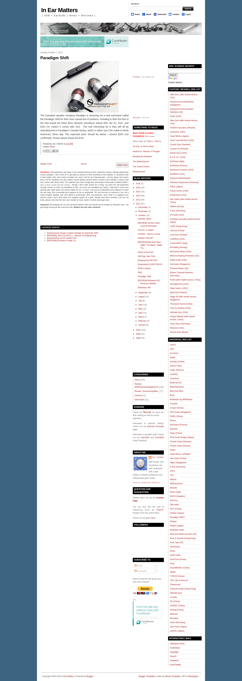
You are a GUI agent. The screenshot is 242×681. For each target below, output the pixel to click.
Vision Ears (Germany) (180, 324)
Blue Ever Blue (176, 391)
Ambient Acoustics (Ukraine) (182, 128)
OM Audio (174, 504)
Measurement (139, 171)
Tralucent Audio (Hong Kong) (183, 589)
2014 (138, 191)
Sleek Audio (175, 555)
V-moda (173, 597)
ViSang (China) (177, 610)
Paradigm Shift (54, 58)
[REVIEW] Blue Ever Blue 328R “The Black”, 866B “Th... (150, 245)
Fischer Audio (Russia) (180, 446)
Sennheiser (175, 547)
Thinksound (175, 584)
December (143, 207)
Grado (172, 450)
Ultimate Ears (176, 593)
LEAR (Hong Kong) (178, 226)
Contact (175, 14)
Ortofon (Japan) (177, 513)
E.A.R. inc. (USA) (178, 157)
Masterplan (193, 676)
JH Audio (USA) (177, 215)
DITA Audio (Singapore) (180, 412)
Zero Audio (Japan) (178, 626)
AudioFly (174, 374)
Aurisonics (174, 378)
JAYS (172, 471)
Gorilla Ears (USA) (178, 195)
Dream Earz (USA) (178, 153)
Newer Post (46, 164)
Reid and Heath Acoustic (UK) (183, 534)
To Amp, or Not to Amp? (143, 146)
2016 (138, 183)
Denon (173, 420)
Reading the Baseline (142, 156)
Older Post (122, 165)
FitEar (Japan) (176, 186)
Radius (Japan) (177, 526)
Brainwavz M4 (144, 287)
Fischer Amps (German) (180, 441)
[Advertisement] (79, 217)
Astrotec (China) (177, 361)
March (141, 317)
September (143, 292)
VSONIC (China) (177, 605)
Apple (172, 357)
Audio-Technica (177, 370)
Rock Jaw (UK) (176, 542)
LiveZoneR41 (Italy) (179, 243)
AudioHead (175, 648)
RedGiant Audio (177, 530)
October (142, 215)
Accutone (174, 353)
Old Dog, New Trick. (147, 256)
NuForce (174, 500)
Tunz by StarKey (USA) (180, 308)
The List (147, 412)
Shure (172, 551)
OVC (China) (176, 509)
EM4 (140, 272)
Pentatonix (137, 77)
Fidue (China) (176, 433)
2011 (138, 204)
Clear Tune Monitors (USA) (182, 140)
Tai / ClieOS (158, 457)
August (141, 296)
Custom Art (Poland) (179, 149)
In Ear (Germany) (178, 210)
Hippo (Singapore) (178, 462)
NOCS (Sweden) (177, 496)
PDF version (149, 136)
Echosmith (136, 117)
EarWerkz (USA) (177, 174)
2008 (138, 338)
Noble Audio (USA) (178, 260)
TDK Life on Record (179, 580)
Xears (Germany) (177, 622)
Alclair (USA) (176, 116)
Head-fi (173, 656)
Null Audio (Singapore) (180, 264)
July (140, 301)
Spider (173, 572)
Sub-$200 (159, 437)
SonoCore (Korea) (178, 559)
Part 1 (150, 141)
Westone (174, 614)
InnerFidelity (175, 664)
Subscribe (161, 14)
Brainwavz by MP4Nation (181, 399)
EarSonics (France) (178, 165)
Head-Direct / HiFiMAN (180, 454)
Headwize (174, 660)
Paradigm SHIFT (177, 517)
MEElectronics (176, 483)
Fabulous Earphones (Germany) (184, 182)
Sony (172, 563)
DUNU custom (144, 268)
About (148, 14)
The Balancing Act (141, 161)
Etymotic (174, 429)
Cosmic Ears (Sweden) (180, 144)
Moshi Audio (175, 492)
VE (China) (175, 601)
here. (153, 518)
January (142, 325)
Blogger (89, 676)
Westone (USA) (177, 328)
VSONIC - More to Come (149, 234)
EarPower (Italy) (177, 161)
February (142, 321)
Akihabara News (177, 643)
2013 (138, 196)
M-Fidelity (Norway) (178, 247)
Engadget (174, 652)
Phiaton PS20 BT (145, 238)
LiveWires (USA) (177, 239)
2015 (138, 187)
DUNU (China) (176, 416)
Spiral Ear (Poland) (178, 292)
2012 (138, 200)
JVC (172, 475)
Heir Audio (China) (178, 458)
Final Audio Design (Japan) (182, 437)
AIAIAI (173, 345)
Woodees (174, 618)
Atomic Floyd (176, 366)
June (140, 305)
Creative (173, 404)
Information (140, 399)
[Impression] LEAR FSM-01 (150, 264)
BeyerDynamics (177, 387)
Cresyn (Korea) (177, 408)
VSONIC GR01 (144, 219)
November (143, 211)
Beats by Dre (176, 382)
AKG (172, 349)
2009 (138, 334)
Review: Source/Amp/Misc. (147, 391)
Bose (172, 395)
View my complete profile (146, 482)
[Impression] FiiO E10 (147, 260)
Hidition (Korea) (177, 206)
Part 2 (157, 141)
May (140, 309)
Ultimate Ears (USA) (179, 312)
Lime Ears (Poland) (178, 235)
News (52, 147)
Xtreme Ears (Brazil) (179, 332)
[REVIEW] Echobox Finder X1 (61, 240)
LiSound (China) (177, 230)
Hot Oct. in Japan (145, 230)
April (140, 313)
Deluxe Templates (173, 676)
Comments (141, 571)
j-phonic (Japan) (177, 631)
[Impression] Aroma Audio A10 (61, 238)
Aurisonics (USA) (177, 132)
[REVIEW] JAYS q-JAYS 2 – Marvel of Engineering (71, 235)
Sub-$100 (145, 437)
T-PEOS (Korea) (177, 576)
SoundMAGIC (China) (180, 568)
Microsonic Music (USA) (180, 251)
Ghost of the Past (145, 252)
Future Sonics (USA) (179, 191)
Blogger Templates (147, 676)
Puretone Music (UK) (179, 268)
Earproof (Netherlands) (180, 178)
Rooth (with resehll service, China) (185, 280)
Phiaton (173, 521)
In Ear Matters (59, 10)
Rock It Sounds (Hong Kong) (183, 538)
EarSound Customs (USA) (181, 170)
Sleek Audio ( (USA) (179, 288)
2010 (138, 330)
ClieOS (159, 510)
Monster (173, 488)
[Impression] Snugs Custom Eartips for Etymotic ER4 (72, 233)
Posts (138, 566)
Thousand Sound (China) (181, 304)
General (138, 395)
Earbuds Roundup (155, 426)
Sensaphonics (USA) (179, 284)
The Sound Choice (141, 166)
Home (137, 14)
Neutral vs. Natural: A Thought (146, 151)
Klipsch (173, 479)
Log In (188, 14)
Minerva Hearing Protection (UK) (184, 256)
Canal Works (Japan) (179, 136)
